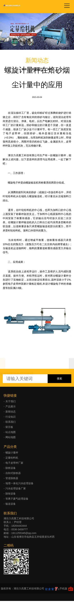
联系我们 (10, 421)
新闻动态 (37, 69)
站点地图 (10, 432)
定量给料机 (11, 457)
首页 (24, 69)
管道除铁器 (11, 478)
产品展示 (10, 406)
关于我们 (10, 401)
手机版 (63, 588)
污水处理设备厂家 (15, 488)
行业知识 (10, 416)
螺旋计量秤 (11, 452)
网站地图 (10, 437)
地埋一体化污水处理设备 (19, 483)
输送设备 (10, 503)
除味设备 (10, 493)
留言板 (9, 426)
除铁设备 (10, 467)
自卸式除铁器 (13, 473)
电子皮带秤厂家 (14, 462)
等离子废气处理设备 (16, 498)
